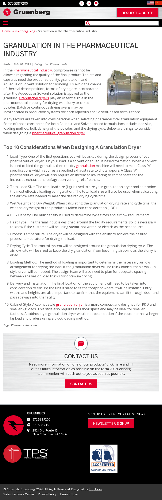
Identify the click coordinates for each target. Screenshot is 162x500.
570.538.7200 (41, 419)
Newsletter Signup (111, 423)
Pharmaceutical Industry (33, 70)
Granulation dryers (34, 98)
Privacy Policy (47, 494)
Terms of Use (69, 494)
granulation (86, 165)
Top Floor (95, 489)
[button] (132, 104)
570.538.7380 (41, 425)
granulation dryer (70, 304)
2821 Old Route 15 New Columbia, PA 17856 (49, 432)
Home (6, 31)
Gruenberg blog (24, 31)
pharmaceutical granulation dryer (58, 133)
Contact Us (81, 384)
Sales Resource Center (18, 494)
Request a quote (137, 13)
